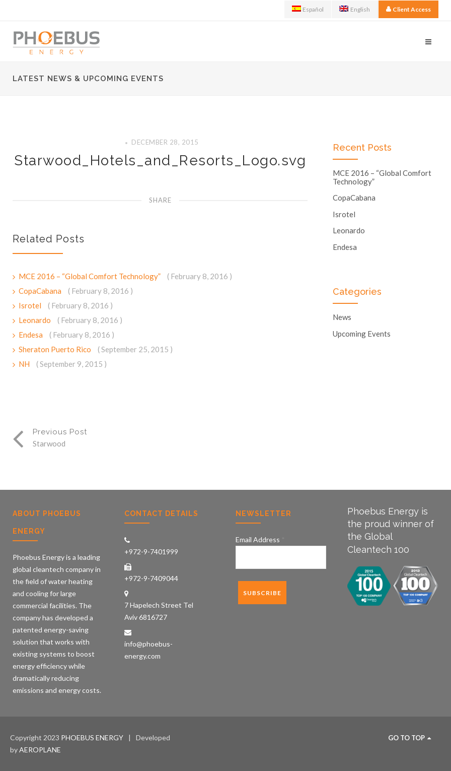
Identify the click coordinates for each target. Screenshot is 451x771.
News (342, 317)
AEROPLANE (40, 749)
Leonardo (35, 320)
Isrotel (31, 305)
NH (25, 363)
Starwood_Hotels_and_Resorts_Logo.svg (160, 160)
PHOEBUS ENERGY (92, 737)
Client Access (412, 9)
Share (160, 200)
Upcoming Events (362, 334)
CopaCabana (41, 290)
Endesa (31, 334)
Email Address (260, 539)
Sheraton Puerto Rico (56, 349)
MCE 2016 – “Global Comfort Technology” (90, 276)
